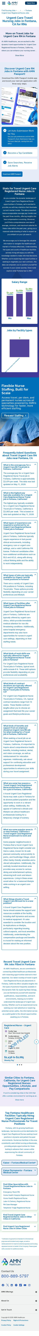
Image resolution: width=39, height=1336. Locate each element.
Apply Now (31, 3)
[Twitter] (7, 1285)
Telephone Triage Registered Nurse (16, 1208)
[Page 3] (21, 1064)
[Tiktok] (20, 1285)
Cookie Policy (6, 1325)
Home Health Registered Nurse (15, 1198)
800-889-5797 (15, 1276)
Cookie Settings (18, 1325)
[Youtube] (25, 1285)
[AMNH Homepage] (12, 3)
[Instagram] (29, 1285)
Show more (19, 1100)
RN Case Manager (10, 1204)
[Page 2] (19, 1064)
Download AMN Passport (12, 174)
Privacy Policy (6, 1320)
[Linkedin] (12, 1285)
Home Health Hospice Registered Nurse (18, 1195)
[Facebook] (3, 1285)
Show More (19, 55)
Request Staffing (13, 415)
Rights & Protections (20, 1320)
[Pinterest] (16, 1285)
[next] (36, 1042)
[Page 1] (17, 1064)
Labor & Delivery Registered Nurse (16, 1201)
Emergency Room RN (11, 1192)
